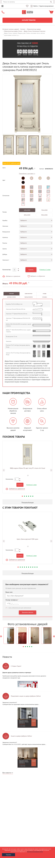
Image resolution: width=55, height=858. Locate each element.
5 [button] (30, 496)
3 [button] (26, 496)
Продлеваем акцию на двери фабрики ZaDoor (26, 696)
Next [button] (51, 470)
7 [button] (30, 567)
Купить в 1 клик (45, 270)
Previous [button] (4, 470)
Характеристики (28, 293)
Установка (44, 297)
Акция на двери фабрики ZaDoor (21, 736)
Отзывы (44, 293)
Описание (11, 293)
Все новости (7, 773)
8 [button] (32, 567)
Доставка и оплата (11, 297)
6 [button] (32, 496)
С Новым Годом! (16, 666)
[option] (27, 103)
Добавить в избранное (38, 276)
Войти (35, 6)
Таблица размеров (28, 297)
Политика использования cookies (35, 851)
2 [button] (24, 496)
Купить (31, 270)
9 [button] (34, 567)
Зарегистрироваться (46, 6)
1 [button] (22, 496)
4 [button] (28, 496)
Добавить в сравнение (13, 276)
